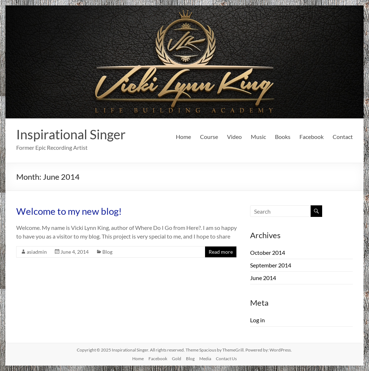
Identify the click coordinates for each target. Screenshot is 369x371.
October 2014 (267, 252)
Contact (343, 136)
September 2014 (270, 265)
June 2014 (263, 277)
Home (183, 136)
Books (282, 136)
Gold (176, 358)
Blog (107, 252)
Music (258, 136)
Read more (221, 252)
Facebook (311, 136)
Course (209, 136)
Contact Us (226, 358)
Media (205, 358)
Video (234, 136)
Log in (257, 320)
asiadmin (37, 252)
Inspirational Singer (71, 134)
